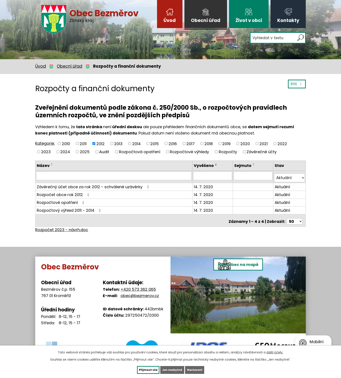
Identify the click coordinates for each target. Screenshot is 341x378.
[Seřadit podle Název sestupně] (52, 165)
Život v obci (249, 20)
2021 (263, 143)
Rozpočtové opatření (61, 200)
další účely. (274, 351)
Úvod (170, 20)
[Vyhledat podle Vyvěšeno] (213, 175)
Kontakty (288, 20)
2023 (46, 152)
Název (43, 165)
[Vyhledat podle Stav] (289, 175)
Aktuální (282, 184)
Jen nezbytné (172, 369)
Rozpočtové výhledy (189, 152)
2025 (85, 152)
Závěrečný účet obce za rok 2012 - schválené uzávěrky (93, 184)
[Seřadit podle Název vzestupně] (52, 163)
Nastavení (203, 369)
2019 (226, 143)
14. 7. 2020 (204, 184)
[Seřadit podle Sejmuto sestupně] (254, 165)
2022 (282, 143)
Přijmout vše (139, 369)
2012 (100, 143)
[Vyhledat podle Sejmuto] (253, 175)
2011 (83, 143)
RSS (296, 86)
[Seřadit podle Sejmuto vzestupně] (254, 163)
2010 (66, 143)
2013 (118, 143)
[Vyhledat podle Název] (114, 175)
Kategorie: (45, 143)
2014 (136, 143)
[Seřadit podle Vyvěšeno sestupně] (217, 165)
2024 (65, 152)
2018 (208, 143)
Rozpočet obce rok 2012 (64, 192)
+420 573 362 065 (138, 285)
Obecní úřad (205, 20)
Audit (104, 152)
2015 (154, 143)
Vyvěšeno (205, 165)
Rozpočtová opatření (139, 152)
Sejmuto (243, 165)
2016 (173, 143)
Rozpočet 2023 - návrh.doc (61, 225)
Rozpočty (228, 152)
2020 (245, 143)
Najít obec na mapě (250, 299)
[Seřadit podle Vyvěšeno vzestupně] (217, 163)
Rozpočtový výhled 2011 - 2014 (69, 208)
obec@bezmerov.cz (139, 291)
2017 (190, 143)
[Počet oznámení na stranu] (295, 217)
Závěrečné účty (262, 152)
